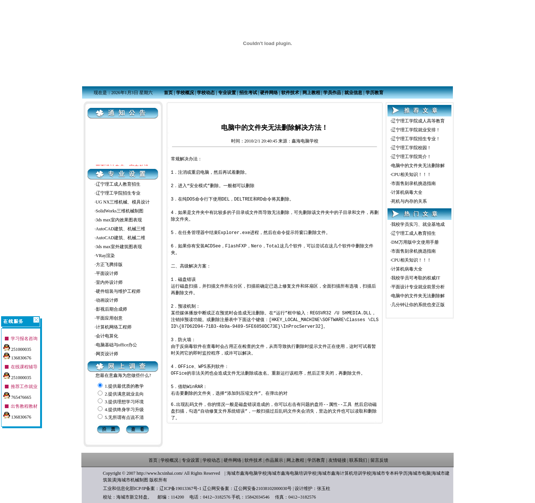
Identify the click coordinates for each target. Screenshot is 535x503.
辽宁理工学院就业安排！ (415, 129)
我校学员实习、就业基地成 (418, 224)
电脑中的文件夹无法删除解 (418, 165)
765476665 (17, 395)
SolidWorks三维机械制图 (119, 211)
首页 (168, 92)
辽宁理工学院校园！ (411, 147)
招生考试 (248, 92)
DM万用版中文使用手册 (414, 242)
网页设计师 (107, 353)
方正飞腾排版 (109, 264)
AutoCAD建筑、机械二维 (120, 237)
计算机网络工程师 (114, 327)
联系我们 (358, 460)
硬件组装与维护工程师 (118, 291)
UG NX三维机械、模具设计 (123, 202)
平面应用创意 (109, 318)
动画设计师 (107, 300)
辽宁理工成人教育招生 (118, 184)
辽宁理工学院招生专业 (118, 193)
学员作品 (332, 92)
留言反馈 (379, 460)
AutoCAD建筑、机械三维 (120, 228)
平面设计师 (107, 273)
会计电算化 (107, 336)
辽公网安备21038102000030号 (263, 488)
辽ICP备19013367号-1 (180, 488)
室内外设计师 (109, 282)
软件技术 (290, 92)
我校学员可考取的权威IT (415, 278)
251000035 (17, 347)
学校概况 (185, 92)
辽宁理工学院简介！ (411, 156)
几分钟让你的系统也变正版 (418, 304)
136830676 (17, 355)
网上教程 (311, 92)
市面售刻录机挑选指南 (413, 183)
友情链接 (337, 460)
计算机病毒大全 (406, 192)
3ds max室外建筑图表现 (119, 246)
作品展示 (274, 460)
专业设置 (227, 92)
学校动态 (206, 92)
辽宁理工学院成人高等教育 (418, 121)
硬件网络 (269, 92)
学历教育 (374, 92)
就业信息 (353, 92)
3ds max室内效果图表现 (119, 219)
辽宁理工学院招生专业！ (415, 138)
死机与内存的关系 (409, 201)
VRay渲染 (105, 255)
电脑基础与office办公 (116, 344)
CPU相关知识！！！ (411, 174)
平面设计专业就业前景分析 (418, 286)
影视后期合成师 (111, 309)
